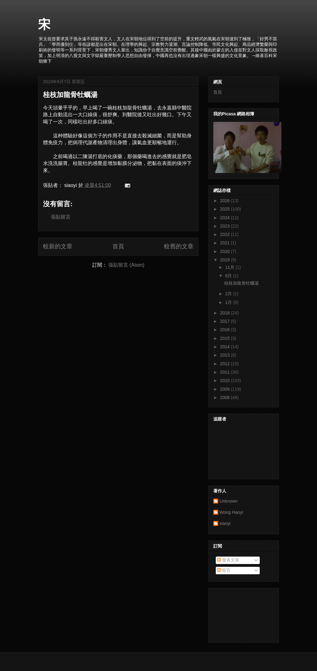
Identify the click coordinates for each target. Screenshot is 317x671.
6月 (229, 275)
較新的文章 (57, 246)
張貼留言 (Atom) (126, 265)
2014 (225, 346)
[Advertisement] (241, 613)
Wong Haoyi (231, 512)
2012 (225, 363)
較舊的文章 (178, 246)
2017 (225, 321)
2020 (225, 251)
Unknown (228, 501)
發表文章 (228, 560)
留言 (224, 570)
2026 (225, 200)
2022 (225, 234)
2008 (225, 397)
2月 (229, 293)
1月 (229, 302)
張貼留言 (61, 217)
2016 (225, 329)
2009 (225, 389)
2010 (225, 380)
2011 (225, 372)
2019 (225, 259)
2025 (225, 209)
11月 (230, 267)
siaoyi (225, 523)
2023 (225, 226)
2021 (225, 242)
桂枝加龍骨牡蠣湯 (70, 95)
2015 (225, 338)
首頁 (118, 246)
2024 (225, 217)
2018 (225, 312)
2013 (225, 355)
